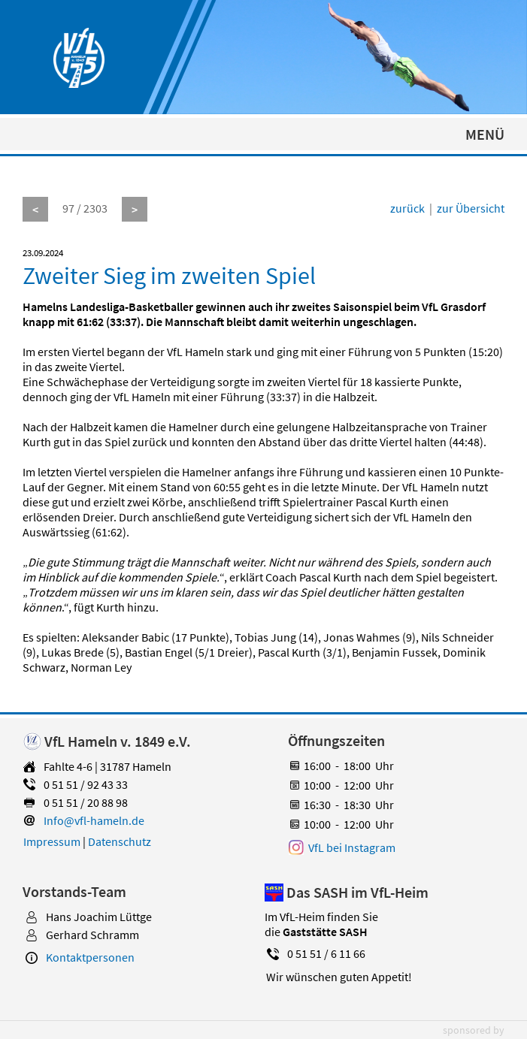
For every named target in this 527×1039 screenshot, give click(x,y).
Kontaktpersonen (90, 957)
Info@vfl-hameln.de (94, 820)
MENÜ (484, 134)
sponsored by (473, 1030)
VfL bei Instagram (351, 847)
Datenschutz (119, 841)
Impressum (51, 841)
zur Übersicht (470, 208)
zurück (407, 208)
